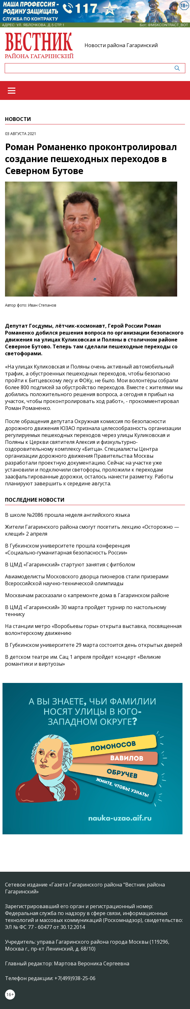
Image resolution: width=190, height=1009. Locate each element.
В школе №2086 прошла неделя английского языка (67, 514)
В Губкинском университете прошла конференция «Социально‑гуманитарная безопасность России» (67, 549)
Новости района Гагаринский (121, 45)
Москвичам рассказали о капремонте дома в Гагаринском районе (87, 595)
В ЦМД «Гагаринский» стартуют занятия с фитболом (70, 564)
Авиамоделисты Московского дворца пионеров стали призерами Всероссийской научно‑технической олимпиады (86, 580)
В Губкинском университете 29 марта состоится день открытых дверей (93, 644)
